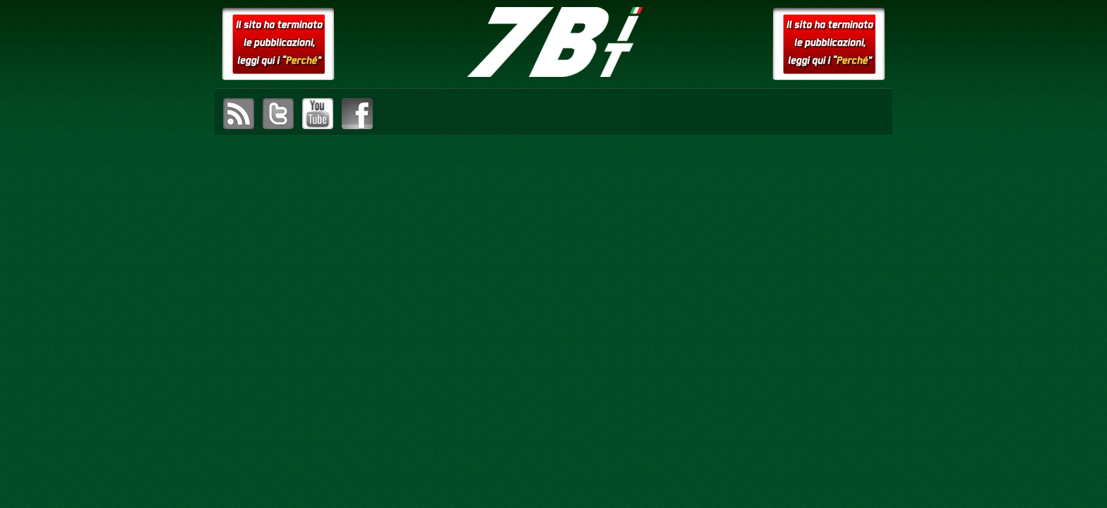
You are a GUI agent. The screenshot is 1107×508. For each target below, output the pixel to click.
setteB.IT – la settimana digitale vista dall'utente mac (553, 42)
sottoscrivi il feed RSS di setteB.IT (238, 113)
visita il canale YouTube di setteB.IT (317, 113)
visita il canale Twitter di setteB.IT (278, 113)
